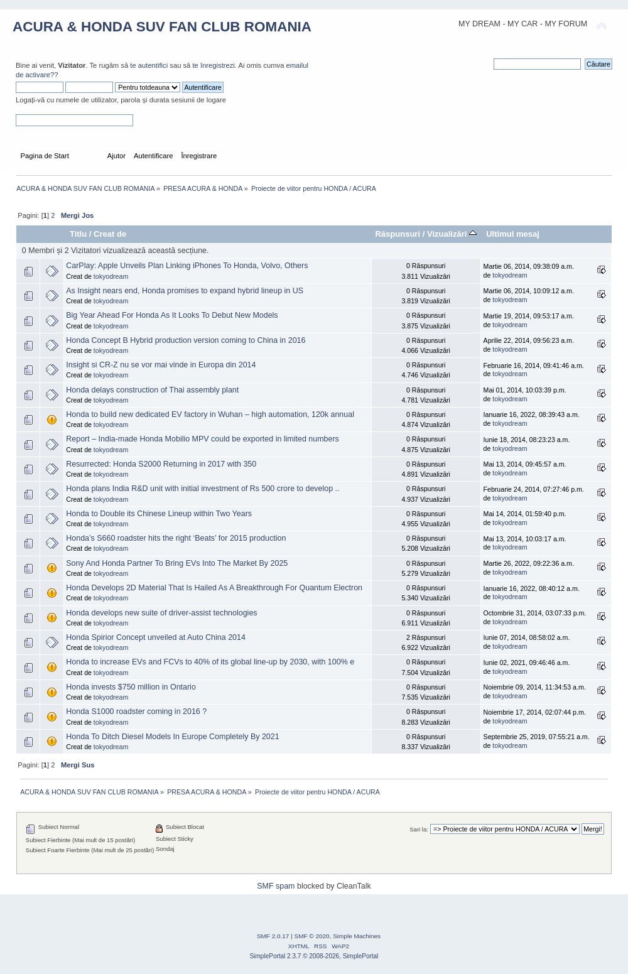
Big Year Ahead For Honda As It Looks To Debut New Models (172, 315)
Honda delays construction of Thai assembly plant (152, 390)
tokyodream (111, 276)
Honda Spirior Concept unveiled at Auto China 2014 (156, 637)
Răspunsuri (397, 234)
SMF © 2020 (312, 936)
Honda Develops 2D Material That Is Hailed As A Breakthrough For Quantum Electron (214, 587)
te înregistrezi (213, 65)
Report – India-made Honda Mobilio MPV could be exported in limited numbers (202, 439)
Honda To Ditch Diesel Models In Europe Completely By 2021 (172, 736)
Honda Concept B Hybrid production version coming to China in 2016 (185, 340)
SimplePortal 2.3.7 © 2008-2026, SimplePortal (314, 956)
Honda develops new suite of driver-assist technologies (161, 613)
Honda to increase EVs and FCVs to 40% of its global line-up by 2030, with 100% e (210, 661)
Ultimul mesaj (512, 234)
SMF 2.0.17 (273, 936)
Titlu (78, 234)
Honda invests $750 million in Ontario (131, 687)
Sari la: (418, 829)
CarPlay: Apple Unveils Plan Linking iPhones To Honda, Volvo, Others (187, 265)
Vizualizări (452, 234)
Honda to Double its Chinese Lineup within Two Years (159, 513)
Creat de (110, 234)
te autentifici (149, 65)
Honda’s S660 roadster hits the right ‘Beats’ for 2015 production (176, 538)
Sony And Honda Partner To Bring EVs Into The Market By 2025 (177, 563)
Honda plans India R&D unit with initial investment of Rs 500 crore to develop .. (202, 488)
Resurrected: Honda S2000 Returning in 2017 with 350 (161, 464)
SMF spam (276, 886)
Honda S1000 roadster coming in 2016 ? (136, 711)
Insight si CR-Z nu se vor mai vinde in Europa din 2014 (161, 364)
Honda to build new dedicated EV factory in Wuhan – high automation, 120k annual (210, 414)
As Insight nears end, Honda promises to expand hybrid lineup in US (184, 290)
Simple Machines (357, 936)
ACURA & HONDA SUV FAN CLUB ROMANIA (162, 27)
